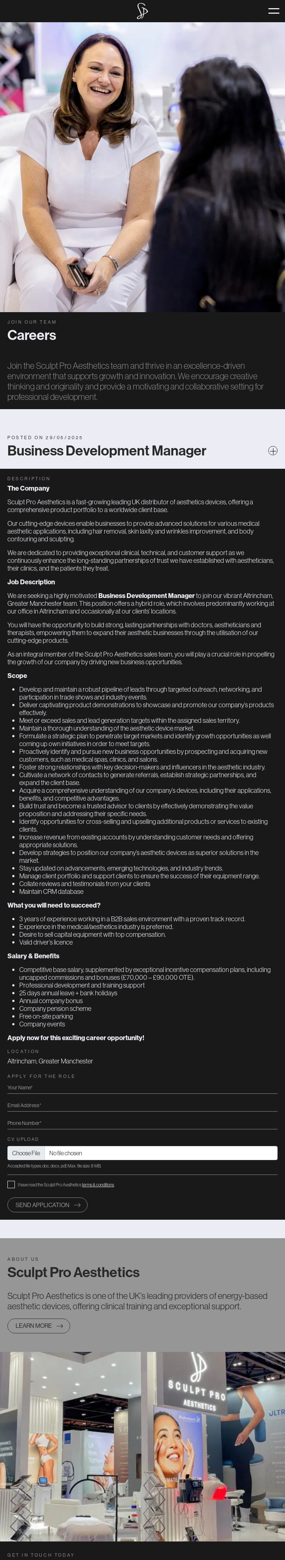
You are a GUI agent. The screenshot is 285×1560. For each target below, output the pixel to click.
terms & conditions (98, 1184)
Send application (42, 1205)
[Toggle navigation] (274, 11)
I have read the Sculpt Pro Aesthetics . (66, 1184)
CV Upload (23, 1139)
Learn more (34, 1325)
